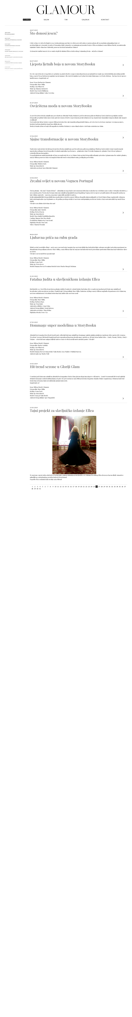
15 (68, 1011)
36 (122, 1011)
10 (55, 1011)
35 (120, 1011)
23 (89, 1011)
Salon (46, 20)
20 (81, 1011)
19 (78, 1011)
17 (73, 1011)
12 (60, 1011)
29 (104, 1011)
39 (35, 1013)
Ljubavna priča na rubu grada (13, 62)
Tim (66, 20)
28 (102, 1011)
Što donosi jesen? (10, 34)
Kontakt (105, 20)
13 (63, 1011)
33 (114, 1011)
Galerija (85, 20)
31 (109, 1011)
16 (71, 1011)
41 (40, 1013)
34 (117, 1011)
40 (37, 1013)
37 (125, 1011)
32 (112, 1011)
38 (32, 1013)
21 (84, 1011)
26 (96, 1011)
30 (107, 1011)
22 (86, 1011)
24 (91, 1011)
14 (66, 1011)
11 (58, 1011)
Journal (27, 20)
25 (94, 1011)
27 (99, 1011)
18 (76, 1011)
